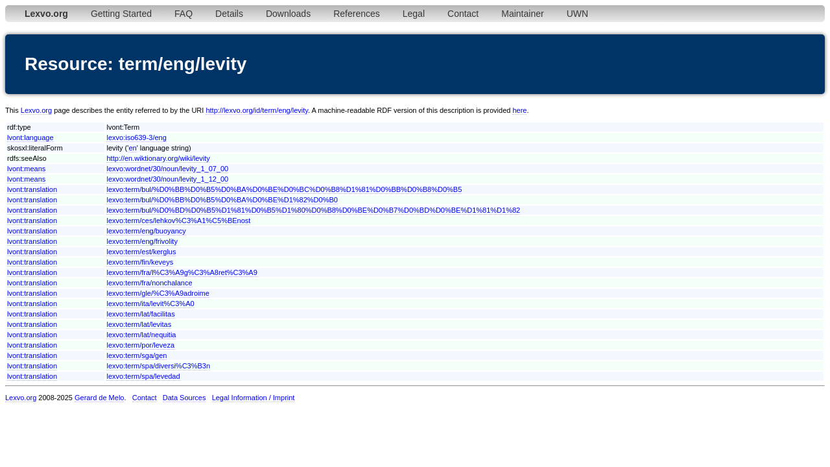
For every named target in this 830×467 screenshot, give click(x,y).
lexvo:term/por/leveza (140, 345)
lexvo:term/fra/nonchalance (149, 283)
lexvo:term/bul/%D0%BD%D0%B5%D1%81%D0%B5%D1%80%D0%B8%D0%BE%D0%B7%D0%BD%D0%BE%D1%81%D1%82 (313, 210)
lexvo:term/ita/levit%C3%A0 (150, 303)
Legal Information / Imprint (253, 397)
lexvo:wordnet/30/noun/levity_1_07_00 (167, 169)
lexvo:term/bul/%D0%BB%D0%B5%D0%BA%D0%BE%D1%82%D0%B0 (221, 200)
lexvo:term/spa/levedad (143, 376)
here (519, 110)
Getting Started (121, 13)
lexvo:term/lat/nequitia (141, 335)
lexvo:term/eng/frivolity (141, 241)
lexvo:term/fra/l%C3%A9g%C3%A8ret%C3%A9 (181, 272)
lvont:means (26, 169)
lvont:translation (32, 189)
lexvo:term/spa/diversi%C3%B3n (158, 366)
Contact (463, 13)
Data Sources (184, 397)
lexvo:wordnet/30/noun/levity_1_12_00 (167, 179)
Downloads (288, 13)
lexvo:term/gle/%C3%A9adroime (157, 293)
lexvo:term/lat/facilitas (140, 314)
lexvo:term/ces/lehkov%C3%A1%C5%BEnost (178, 220)
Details (229, 13)
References (356, 13)
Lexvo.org (36, 110)
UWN (577, 13)
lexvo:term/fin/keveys (139, 262)
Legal (414, 13)
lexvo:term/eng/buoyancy (145, 231)
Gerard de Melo (99, 397)
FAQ (183, 13)
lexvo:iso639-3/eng (136, 137)
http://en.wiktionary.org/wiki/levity (157, 158)
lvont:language (30, 137)
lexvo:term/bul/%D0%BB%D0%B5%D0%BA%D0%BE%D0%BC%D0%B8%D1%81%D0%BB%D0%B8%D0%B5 (284, 189)
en (132, 148)
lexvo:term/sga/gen (136, 355)
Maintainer (522, 13)
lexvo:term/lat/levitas (138, 324)
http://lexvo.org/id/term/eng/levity (257, 110)
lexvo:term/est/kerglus (141, 252)
